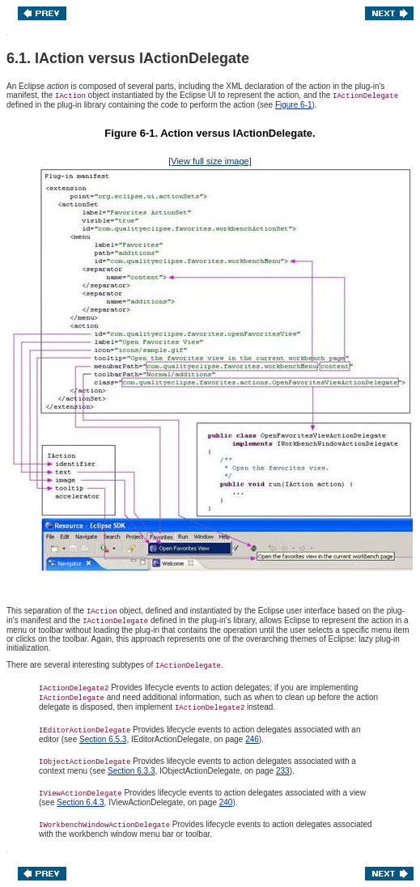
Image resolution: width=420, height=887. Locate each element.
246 (252, 739)
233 (283, 770)
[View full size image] (210, 161)
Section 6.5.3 (102, 739)
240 (226, 802)
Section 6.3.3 (131, 770)
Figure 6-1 (293, 104)
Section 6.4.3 (80, 802)
